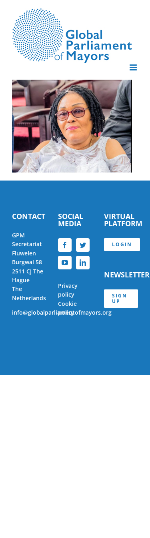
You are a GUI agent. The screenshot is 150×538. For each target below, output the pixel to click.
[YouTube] (65, 262)
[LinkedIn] (83, 262)
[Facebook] (65, 245)
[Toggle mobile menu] (134, 67)
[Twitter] (83, 245)
